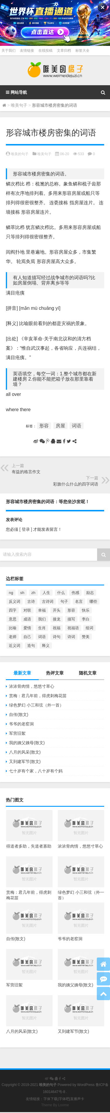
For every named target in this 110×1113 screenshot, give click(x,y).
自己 (27, 637)
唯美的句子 (19, 154)
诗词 (71, 637)
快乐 (85, 610)
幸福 (42, 610)
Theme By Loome (55, 1105)
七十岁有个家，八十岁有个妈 (35, 771)
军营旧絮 (17, 733)
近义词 (14, 645)
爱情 (27, 628)
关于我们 (8, 50)
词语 (76, 425)
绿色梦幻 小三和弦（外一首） (36, 705)
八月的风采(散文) (24, 752)
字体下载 (50, 1099)
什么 (61, 592)
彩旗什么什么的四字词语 (75, 484)
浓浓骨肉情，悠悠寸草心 (31, 686)
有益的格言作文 (26, 471)
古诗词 (47, 601)
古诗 (31, 601)
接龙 (56, 619)
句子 (64, 601)
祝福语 (73, 628)
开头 (56, 610)
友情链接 (27, 50)
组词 (89, 628)
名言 (79, 601)
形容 (44, 425)
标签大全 (82, 50)
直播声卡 (77, 1099)
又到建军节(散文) (24, 761)
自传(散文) (18, 714)
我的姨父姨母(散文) (27, 742)
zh (33, 592)
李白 (85, 619)
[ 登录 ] (25, 529)
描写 (71, 619)
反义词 (14, 601)
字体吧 (64, 1099)
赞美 (85, 637)
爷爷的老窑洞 (21, 724)
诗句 (56, 637)
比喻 (12, 628)
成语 (27, 619)
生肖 (42, 628)
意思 (12, 619)
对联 (27, 610)
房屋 (60, 425)
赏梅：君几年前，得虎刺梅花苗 (38, 695)
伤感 (75, 592)
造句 (31, 645)
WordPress (85, 1085)
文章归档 (64, 50)
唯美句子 (19, 105)
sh (22, 592)
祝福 (56, 628)
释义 (46, 645)
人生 (46, 592)
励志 (90, 592)
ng (11, 592)
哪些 (93, 601)
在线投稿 (45, 50)
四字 (12, 610)
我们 (42, 619)
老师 (12, 637)
